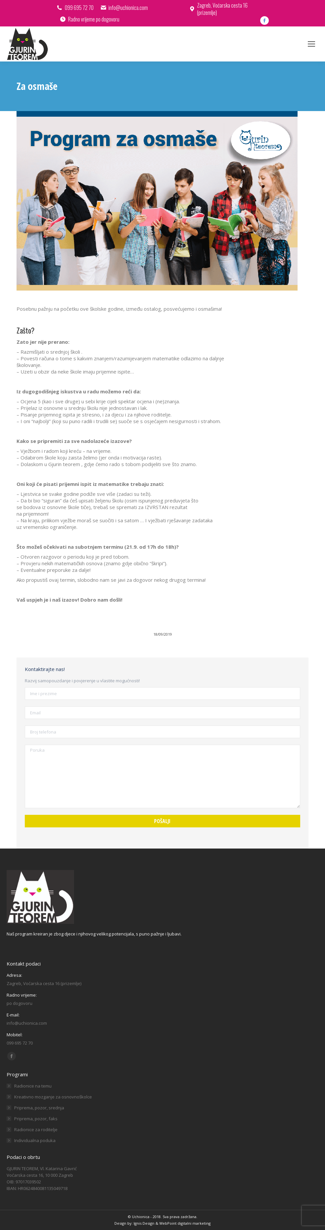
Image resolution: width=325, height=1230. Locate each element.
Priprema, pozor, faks (36, 1119)
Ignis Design (144, 1223)
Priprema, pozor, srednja (39, 1108)
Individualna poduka (35, 1140)
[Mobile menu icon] (311, 44)
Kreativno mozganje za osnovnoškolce (53, 1097)
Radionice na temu (33, 1086)
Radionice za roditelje (36, 1129)
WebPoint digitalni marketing (185, 1223)
